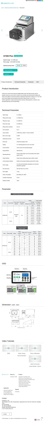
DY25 (24, 65)
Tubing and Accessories (23, 383)
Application (6, 388)
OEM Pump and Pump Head (24, 382)
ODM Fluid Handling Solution (25, 385)
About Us (12, 374)
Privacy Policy (24, 418)
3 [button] (23, 52)
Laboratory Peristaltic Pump (24, 376)
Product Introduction (6, 82)
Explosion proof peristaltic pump (25, 378)
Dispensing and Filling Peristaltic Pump (27, 379)
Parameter (31, 82)
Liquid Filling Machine (23, 386)
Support (17, 389)
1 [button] (19, 52)
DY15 (18, 65)
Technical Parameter (20, 82)
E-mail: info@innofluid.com (7, 408)
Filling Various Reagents (9, 394)
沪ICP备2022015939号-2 (17, 418)
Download (17, 391)
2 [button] (21, 52)
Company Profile (13, 376)
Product (20, 374)
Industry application (8, 391)
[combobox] (38, 419)
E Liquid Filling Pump (8, 393)
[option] (22, 30)
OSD (37, 82)
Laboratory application (8, 390)
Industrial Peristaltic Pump (24, 380)
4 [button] (25, 52)
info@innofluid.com (31, 0)
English (37, 420)
